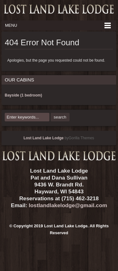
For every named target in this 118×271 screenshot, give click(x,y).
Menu (11, 25)
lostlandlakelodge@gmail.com (68, 205)
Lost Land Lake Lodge (44, 138)
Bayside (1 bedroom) (23, 95)
